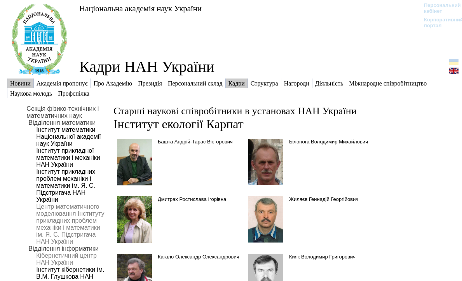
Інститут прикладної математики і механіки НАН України (68, 157)
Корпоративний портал (438, 22)
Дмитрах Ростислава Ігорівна (192, 199)
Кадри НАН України (146, 66)
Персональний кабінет (438, 8)
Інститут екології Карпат (178, 124)
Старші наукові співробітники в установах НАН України (235, 111)
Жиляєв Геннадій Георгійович (323, 199)
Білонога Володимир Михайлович (328, 142)
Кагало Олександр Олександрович (198, 257)
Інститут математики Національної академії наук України (68, 136)
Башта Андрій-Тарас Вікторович (195, 142)
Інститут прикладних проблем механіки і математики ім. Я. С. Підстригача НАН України (65, 185)
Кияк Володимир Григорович (322, 257)
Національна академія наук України (140, 8)
